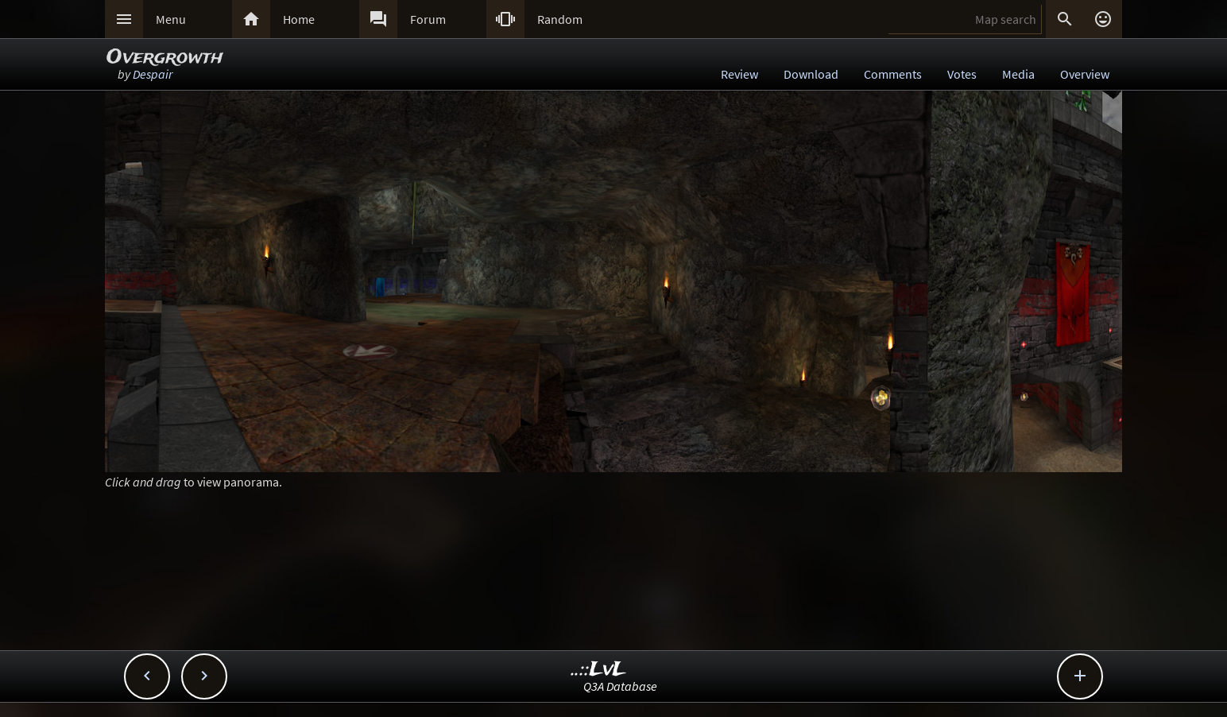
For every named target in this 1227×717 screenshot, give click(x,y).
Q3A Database (620, 686)
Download (811, 74)
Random (560, 19)
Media (1018, 74)
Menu (171, 19)
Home (299, 19)
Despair (152, 74)
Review (739, 74)
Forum (428, 19)
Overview (1084, 74)
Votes (962, 74)
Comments (893, 74)
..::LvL (598, 670)
